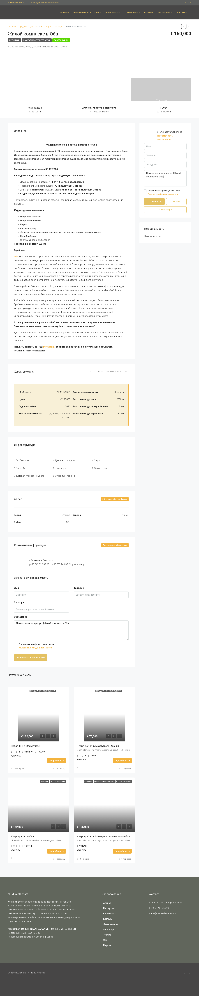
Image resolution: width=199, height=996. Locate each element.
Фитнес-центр (101, 467)
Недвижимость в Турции (86, 12)
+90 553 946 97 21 (61, 562)
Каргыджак (109, 911)
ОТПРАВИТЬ (154, 201)
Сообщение (20, 614)
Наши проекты (113, 12)
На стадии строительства (36, 40)
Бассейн (20, 467)
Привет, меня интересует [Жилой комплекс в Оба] (71, 628)
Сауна (97, 460)
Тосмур (107, 932)
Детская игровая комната (30, 474)
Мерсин (107, 943)
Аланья (107, 901)
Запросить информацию (30, 655)
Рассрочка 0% (61, 40)
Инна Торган (19, 766)
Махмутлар (109, 906)
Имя (16, 585)
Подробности (56, 758)
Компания (132, 12)
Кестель (107, 917)
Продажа (14, 40)
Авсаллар (108, 927)
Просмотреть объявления (115, 543)
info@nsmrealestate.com (163, 911)
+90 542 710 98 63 (39, 562)
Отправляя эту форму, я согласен (71, 644)
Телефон (79, 585)
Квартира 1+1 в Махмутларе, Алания (98, 743)
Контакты (182, 12)
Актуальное (164, 12)
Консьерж (60, 467)
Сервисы (148, 12)
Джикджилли (110, 922)
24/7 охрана (22, 460)
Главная (64, 12)
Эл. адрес (19, 600)
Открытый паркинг (65, 474)
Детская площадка (65, 460)
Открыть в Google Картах (114, 497)
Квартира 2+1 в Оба (22, 834)
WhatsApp (79, 562)
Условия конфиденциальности (35, 645)
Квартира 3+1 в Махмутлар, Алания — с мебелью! (105, 834)
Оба (16, 256)
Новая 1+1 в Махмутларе (25, 743)
